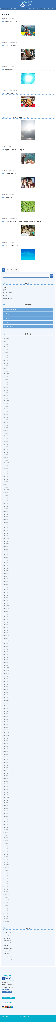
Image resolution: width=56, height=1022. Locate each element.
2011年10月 (6, 770)
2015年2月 (5, 662)
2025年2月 (5, 363)
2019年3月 (5, 533)
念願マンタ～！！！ (11, 21)
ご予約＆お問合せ (8, 998)
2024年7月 (5, 382)
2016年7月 (5, 616)
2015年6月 (5, 651)
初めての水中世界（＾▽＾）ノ (14, 150)
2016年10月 (6, 608)
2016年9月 (5, 611)
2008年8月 (5, 873)
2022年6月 (5, 444)
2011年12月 (6, 765)
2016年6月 (5, 619)
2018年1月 (5, 568)
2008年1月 (5, 892)
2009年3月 (5, 854)
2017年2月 (5, 597)
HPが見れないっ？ (8, 314)
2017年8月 (5, 581)
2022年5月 (5, 446)
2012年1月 (5, 762)
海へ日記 (12, 18)
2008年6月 (5, 878)
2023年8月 (5, 406)
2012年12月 (6, 732)
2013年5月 (5, 719)
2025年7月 (5, 349)
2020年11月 (6, 487)
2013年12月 (6, 700)
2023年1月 (5, 425)
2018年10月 (6, 544)
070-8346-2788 (6, 994)
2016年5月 (5, 622)
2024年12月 (6, 368)
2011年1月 (5, 794)
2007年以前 (6, 921)
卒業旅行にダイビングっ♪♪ (13, 174)
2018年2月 (5, 565)
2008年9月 (5, 870)
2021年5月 (5, 476)
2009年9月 (5, 838)
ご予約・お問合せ (8, 959)
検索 (51, 275)
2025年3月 (5, 360)
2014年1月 (5, 697)
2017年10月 (6, 576)
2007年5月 (5, 913)
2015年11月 (6, 638)
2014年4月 (5, 689)
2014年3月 (5, 692)
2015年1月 (5, 665)
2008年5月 (5, 881)
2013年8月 (5, 711)
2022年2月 (5, 454)
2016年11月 (6, 606)
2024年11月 (6, 371)
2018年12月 (6, 538)
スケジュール (7, 953)
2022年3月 (5, 452)
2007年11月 (6, 897)
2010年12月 (6, 797)
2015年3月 (5, 660)
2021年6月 (5, 473)
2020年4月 (5, 506)
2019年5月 (5, 527)
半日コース (6, 945)
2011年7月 (5, 778)
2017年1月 (5, 600)
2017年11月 (6, 573)
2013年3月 (5, 724)
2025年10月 (6, 341)
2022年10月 (6, 433)
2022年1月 (5, 457)
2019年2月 (5, 535)
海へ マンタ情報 (7, 292)
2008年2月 (5, 889)
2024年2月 (5, 392)
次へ (16, 269)
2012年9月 (5, 740)
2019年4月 (5, 530)
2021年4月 (5, 479)
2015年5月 (5, 654)
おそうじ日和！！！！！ (12, 93)
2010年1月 (5, 827)
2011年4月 (5, 786)
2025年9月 (5, 344)
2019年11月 (6, 511)
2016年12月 (6, 603)
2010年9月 (5, 805)
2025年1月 (5, 365)
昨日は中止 (6, 318)
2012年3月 (5, 757)
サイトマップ (26, 1016)
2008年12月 (6, 862)
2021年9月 (5, 465)
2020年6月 (5, 500)
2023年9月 (5, 403)
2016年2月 (5, 630)
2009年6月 (5, 846)
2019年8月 (5, 519)
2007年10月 (6, 900)
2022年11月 (6, 430)
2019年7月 (5, 522)
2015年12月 (6, 635)
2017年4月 (5, 592)
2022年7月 (5, 441)
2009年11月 (6, 832)
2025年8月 (5, 347)
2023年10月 (6, 401)
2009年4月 (5, 851)
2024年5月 (5, 387)
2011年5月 (5, 784)
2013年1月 (5, 730)
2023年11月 (6, 398)
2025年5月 (5, 355)
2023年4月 (5, 417)
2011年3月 (5, 789)
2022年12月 (6, 427)
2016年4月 (5, 624)
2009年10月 (6, 835)
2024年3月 (5, 390)
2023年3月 (5, 419)
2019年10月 (6, 514)
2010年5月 (5, 816)
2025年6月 (5, 352)
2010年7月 (5, 811)
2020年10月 (6, 490)
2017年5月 (5, 589)
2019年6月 (5, 525)
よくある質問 (8, 1002)
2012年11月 (6, 735)
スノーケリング (7, 942)
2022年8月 (5, 438)
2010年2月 (5, 824)
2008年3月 (5, 886)
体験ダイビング (7, 940)
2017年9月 (5, 579)
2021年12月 (6, 460)
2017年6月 (5, 587)
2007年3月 (5, 919)
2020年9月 (5, 492)
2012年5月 (5, 751)
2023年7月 (5, 409)
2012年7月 (5, 746)
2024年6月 (5, 384)
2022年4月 (5, 449)
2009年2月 (5, 856)
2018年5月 (5, 557)
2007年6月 (5, 910)
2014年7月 (5, 681)
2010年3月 (5, 821)
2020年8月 (5, 495)
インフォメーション (8, 932)
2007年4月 (5, 916)
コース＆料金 (7, 938)
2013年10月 (6, 705)
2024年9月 (5, 376)
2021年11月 (6, 463)
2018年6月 (5, 554)
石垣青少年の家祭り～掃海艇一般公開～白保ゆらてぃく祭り (23, 221)
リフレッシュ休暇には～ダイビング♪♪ (16, 117)
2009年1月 (5, 859)
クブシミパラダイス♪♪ (12, 245)
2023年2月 (5, 422)
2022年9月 (5, 436)
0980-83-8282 (5, 989)
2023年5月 (5, 414)
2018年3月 (5, 562)
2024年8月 (5, 379)
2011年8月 (5, 775)
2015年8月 (5, 646)
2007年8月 (5, 905)
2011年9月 (5, 773)
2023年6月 (5, 411)
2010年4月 (5, 819)
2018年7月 (5, 552)
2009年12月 (6, 829)
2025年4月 (5, 357)
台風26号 (6, 322)
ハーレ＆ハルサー (10, 45)
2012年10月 (6, 738)
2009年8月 (5, 840)
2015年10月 (6, 641)
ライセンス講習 (7, 951)
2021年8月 (5, 468)
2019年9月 (5, 517)
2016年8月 (5, 614)
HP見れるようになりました (10, 309)
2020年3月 (5, 508)
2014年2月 (5, 695)
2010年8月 (5, 808)
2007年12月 (6, 894)
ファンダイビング (8, 948)
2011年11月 (6, 767)
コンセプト (6, 935)
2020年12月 (6, 484)
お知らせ (5, 287)
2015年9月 (5, 643)
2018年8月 (5, 549)
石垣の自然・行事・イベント (16, 42)
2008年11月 (6, 865)
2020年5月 (5, 503)
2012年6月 (5, 749)
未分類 (4, 290)
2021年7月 (5, 471)
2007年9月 (5, 902)
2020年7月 (5, 498)
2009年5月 (5, 848)
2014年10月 (6, 673)
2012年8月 (5, 743)
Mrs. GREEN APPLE (8, 326)
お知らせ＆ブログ (8, 956)
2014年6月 (5, 684)
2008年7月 (5, 875)
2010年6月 (5, 813)
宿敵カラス (8, 197)
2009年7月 (5, 843)
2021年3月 (5, 481)
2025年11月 (6, 339)
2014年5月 (5, 686)
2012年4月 (5, 754)
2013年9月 (5, 708)
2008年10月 (6, 867)
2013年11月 (6, 703)
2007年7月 (5, 908)
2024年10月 (6, 374)
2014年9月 (5, 676)
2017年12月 (6, 571)
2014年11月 (6, 670)
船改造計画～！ (10, 69)
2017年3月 (5, 595)
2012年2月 (5, 759)
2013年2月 (5, 727)
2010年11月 (6, 800)
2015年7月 (5, 649)
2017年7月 (5, 584)
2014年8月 (5, 678)
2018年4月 (5, 560)
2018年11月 (6, 541)
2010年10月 (6, 802)
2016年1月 (5, 633)
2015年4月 (5, 657)
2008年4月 (5, 883)
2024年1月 (5, 395)
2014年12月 (6, 668)
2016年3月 (5, 627)
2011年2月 (5, 792)
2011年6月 (5, 781)
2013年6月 (5, 716)
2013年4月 (5, 722)
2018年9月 (5, 546)
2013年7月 (5, 713)
